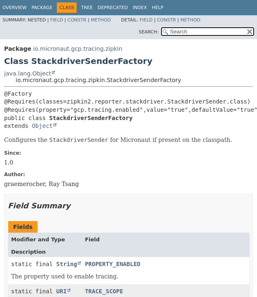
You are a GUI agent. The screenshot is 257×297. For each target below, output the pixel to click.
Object (42, 126)
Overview (14, 7)
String (66, 264)
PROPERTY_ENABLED (112, 264)
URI (61, 291)
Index (140, 7)
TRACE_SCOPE (104, 291)
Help (158, 7)
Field (56, 20)
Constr (77, 20)
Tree (87, 7)
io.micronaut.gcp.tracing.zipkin (77, 48)
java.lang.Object (27, 73)
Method (101, 20)
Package (42, 7)
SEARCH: (149, 32)
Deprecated (113, 7)
